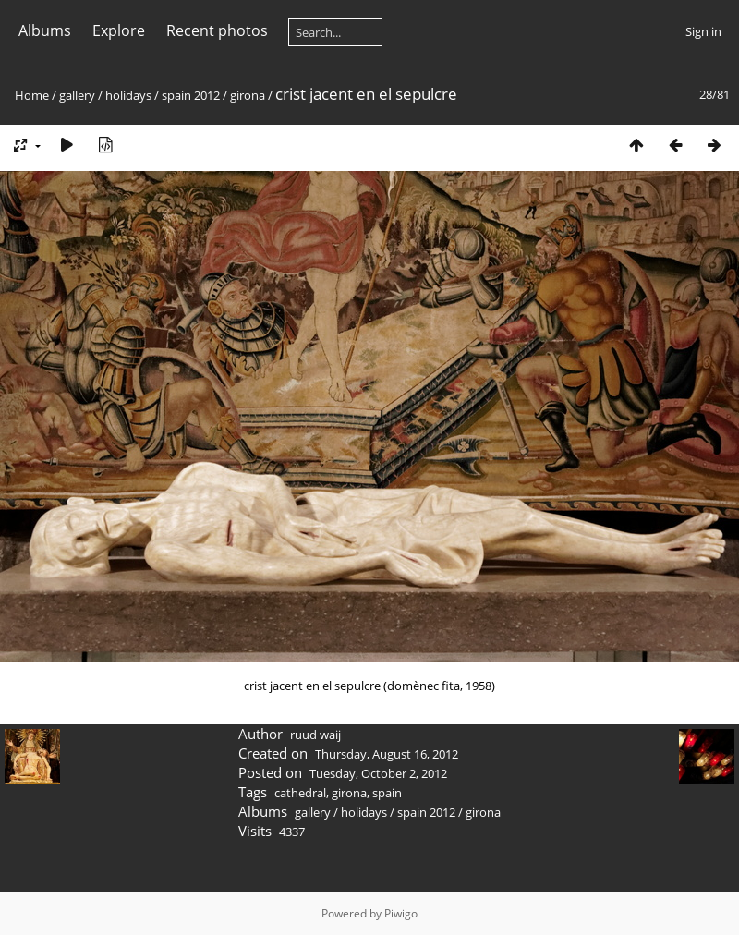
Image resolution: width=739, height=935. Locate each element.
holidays (128, 95)
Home (32, 95)
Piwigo (401, 913)
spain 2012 (191, 95)
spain (387, 792)
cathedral (300, 792)
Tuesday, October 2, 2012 (378, 773)
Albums (44, 30)
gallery (77, 95)
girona (247, 95)
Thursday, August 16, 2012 (386, 754)
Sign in (703, 31)
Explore (118, 30)
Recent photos (217, 30)
